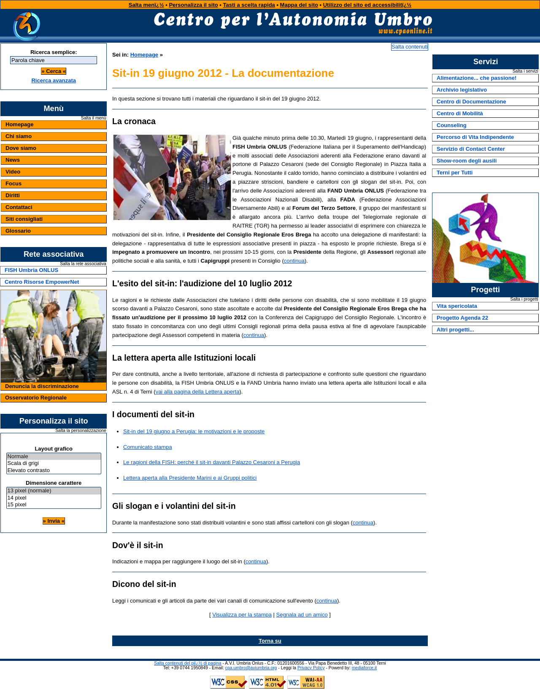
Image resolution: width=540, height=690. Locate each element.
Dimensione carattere (53, 483)
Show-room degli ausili (467, 161)
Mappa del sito (299, 5)
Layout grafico (54, 449)
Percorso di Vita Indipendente (475, 137)
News (12, 160)
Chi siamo (18, 136)
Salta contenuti (410, 46)
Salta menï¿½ (146, 5)
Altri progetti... (455, 329)
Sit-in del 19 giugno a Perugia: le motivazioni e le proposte (194, 431)
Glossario (18, 231)
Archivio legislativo (462, 90)
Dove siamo (20, 148)
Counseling (452, 125)
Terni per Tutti (454, 172)
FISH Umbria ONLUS (31, 270)
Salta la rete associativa (83, 264)
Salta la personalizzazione (80, 431)
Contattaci (18, 207)
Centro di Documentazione (471, 101)
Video (12, 171)
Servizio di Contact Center (471, 149)
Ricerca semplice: (53, 52)
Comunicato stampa (147, 447)
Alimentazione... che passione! (476, 78)
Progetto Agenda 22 (462, 318)
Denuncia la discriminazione (42, 386)
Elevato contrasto (54, 470)
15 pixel (54, 504)
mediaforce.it (364, 668)
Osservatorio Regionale (36, 397)
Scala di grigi (54, 463)
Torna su (270, 641)
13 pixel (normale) (54, 490)
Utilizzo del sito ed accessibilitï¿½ (367, 5)
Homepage (19, 124)
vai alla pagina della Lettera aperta (198, 391)
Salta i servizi (525, 71)
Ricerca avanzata (53, 80)
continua (294, 261)
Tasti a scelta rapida (249, 5)
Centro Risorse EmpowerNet (42, 282)
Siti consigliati (24, 219)
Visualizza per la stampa (242, 614)
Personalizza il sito (193, 5)
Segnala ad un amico (302, 614)
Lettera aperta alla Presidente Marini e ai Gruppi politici (190, 478)
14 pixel (54, 498)
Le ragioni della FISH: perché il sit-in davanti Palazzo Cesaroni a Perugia (211, 462)
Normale (54, 456)
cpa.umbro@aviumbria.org (251, 668)
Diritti (12, 195)
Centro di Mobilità (460, 113)
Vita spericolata (457, 306)
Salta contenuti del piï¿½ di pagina (187, 663)
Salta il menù (93, 118)
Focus (13, 183)
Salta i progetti (524, 299)
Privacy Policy (311, 668)
